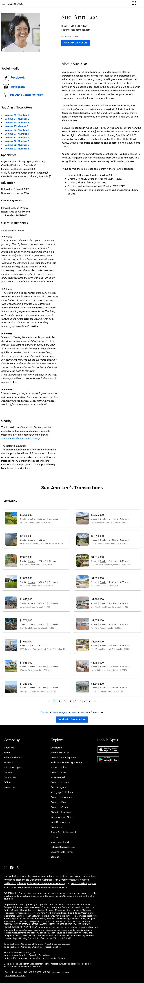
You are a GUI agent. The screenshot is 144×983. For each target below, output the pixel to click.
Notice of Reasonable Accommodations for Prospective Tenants (34, 958)
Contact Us (10, 777)
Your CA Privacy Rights (83, 883)
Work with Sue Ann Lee (75, 42)
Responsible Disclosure (28, 879)
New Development (61, 822)
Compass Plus (58, 802)
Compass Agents (60, 712)
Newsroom (9, 787)
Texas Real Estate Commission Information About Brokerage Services (37, 944)
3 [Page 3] (65, 701)
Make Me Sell (58, 777)
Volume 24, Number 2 (17, 118)
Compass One (58, 772)
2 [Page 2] (59, 701)
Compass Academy (61, 797)
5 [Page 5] (75, 701)
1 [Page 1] (54, 701)
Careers (8, 772)
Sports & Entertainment (63, 832)
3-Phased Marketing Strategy (66, 762)
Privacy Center (82, 876)
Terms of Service (63, 876)
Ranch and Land (60, 842)
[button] (3, 3)
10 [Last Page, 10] (89, 701)
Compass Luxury (60, 782)
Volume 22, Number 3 (17, 141)
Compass (45, 712)
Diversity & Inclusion (61, 812)
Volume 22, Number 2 (17, 144)
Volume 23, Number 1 (17, 133)
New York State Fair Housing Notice (21, 952)
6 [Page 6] (80, 701)
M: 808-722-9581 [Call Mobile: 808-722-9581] (70, 36)
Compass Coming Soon (63, 757)
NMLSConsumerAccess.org (55, 972)
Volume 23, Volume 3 (16, 126)
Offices (7, 782)
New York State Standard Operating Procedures (27, 955)
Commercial (57, 827)
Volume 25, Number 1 (17, 115)
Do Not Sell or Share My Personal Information (28, 876)
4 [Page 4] (70, 701)
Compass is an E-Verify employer (60, 879)
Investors (8, 762)
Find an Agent (58, 787)
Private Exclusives (60, 752)
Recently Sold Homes (62, 851)
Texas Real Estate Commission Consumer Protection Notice (32, 947)
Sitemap (55, 856)
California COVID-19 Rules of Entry (46, 883)
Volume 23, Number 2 (17, 130)
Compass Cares (59, 807)
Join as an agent (13, 767)
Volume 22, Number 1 (17, 148)
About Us (9, 747)
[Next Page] (94, 701)
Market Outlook (59, 767)
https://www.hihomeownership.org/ (21, 438)
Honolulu (84, 712)
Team (7, 752)
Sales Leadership (13, 757)
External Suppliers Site (63, 846)
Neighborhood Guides (62, 817)
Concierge (56, 747)
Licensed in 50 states (15, 975)
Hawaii (74, 712)
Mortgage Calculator (62, 792)
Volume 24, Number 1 (17, 122)
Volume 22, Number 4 (17, 137)
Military (54, 837)
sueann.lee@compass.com (75, 29)
